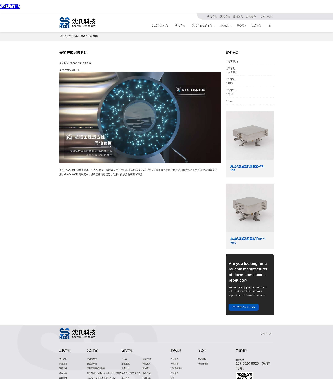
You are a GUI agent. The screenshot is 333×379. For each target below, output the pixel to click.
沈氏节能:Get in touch (246, 309)
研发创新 (63, 375)
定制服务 (251, 16)
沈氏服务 (174, 361)
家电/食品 (126, 366)
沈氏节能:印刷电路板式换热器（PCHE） (106, 375)
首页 (62, 36)
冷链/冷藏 (147, 361)
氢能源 (146, 370)
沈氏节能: (250, 70)
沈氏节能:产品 (160, 25)
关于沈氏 (63, 361)
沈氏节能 (10, 6)
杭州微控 (202, 361)
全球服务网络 (176, 370)
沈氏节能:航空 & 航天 (132, 375)
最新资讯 (238, 16)
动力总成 (147, 375)
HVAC (76, 36)
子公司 (240, 25)
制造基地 (63, 366)
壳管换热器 (92, 366)
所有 (69, 36)
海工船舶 (126, 370)
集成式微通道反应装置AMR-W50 (246, 242)
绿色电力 (147, 366)
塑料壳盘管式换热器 (96, 370)
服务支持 (225, 25)
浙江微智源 (203, 366)
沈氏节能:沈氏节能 (202, 25)
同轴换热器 (92, 361)
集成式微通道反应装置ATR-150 (246, 169)
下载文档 (174, 366)
